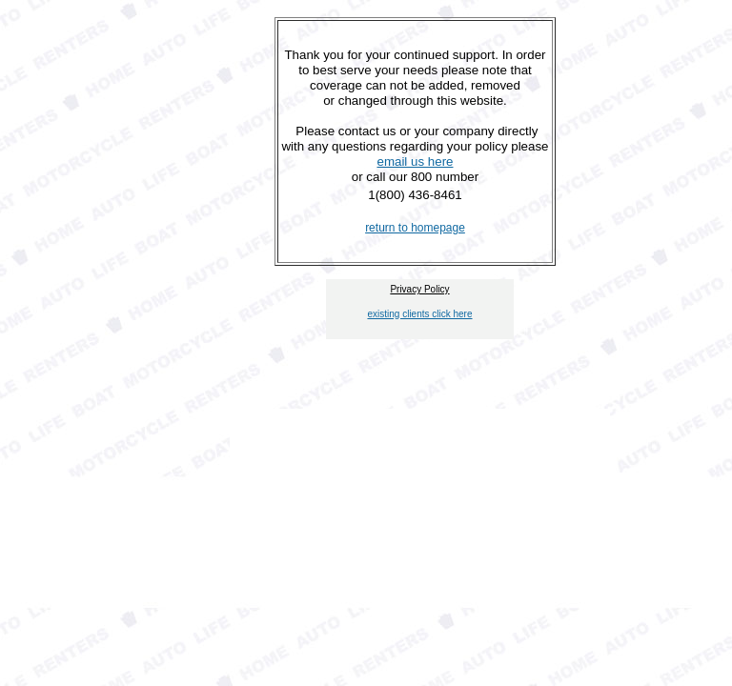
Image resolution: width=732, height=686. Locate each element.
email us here (414, 161)
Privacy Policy (419, 289)
